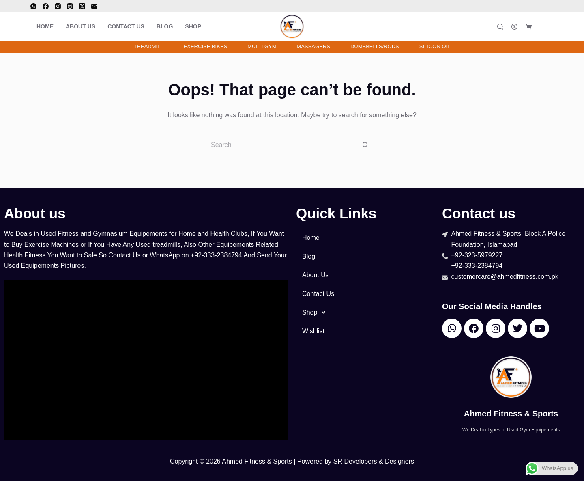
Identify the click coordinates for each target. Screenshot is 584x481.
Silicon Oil (435, 46)
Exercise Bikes (206, 46)
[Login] (514, 27)
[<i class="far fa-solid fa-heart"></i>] (547, 26)
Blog (165, 26)
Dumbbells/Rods (374, 46)
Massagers (313, 46)
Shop (193, 26)
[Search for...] (284, 145)
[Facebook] (46, 6)
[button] (365, 312)
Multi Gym (261, 46)
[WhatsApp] (33, 6)
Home (45, 26)
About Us (80, 26)
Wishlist (313, 331)
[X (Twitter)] (82, 6)
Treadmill (148, 46)
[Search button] (365, 145)
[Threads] (70, 6)
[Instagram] (58, 6)
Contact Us (125, 26)
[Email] (94, 6)
